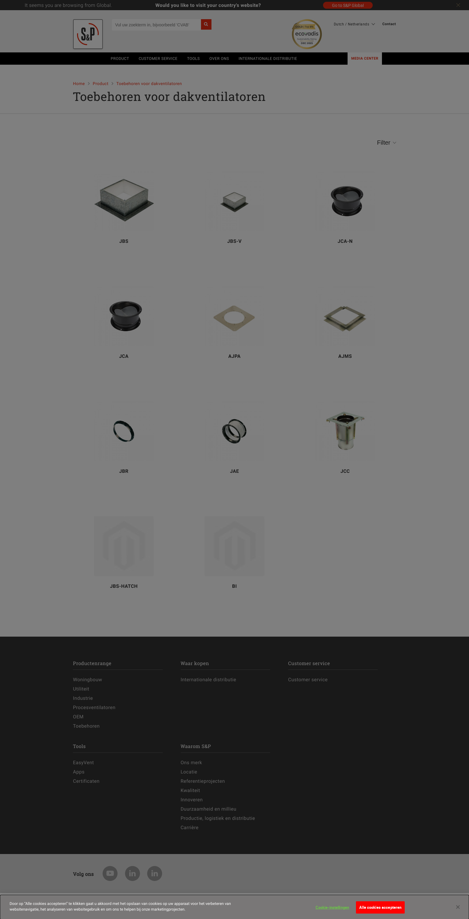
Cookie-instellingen (332, 910)
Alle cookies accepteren (380, 910)
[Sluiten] (458, 909)
